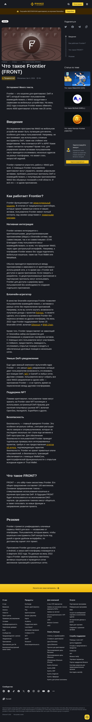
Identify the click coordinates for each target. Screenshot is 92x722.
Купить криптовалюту (32, 607)
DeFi (29, 368)
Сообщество (6, 633)
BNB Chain (48, 325)
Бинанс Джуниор (30, 615)
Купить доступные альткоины (57, 679)
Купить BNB (51, 668)
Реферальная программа (78, 607)
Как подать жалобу (76, 672)
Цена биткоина (52, 641)
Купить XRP (51, 671)
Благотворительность (32, 644)
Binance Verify (74, 656)
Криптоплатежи (30, 613)
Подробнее (70, 11)
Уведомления (7, 639)
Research (28, 641)
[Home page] (37, 4)
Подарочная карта (31, 624)
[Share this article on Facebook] (72, 27)
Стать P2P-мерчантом (54, 604)
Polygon (39, 313)
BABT (27, 639)
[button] (87, 4)
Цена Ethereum (52, 644)
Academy (28, 621)
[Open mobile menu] (87, 4)
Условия (5, 621)
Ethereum (35, 325)
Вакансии (5, 607)
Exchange (28, 604)
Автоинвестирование (32, 630)
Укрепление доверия (9, 627)
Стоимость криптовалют (55, 639)
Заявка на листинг (53, 612)
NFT (26, 374)
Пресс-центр (6, 615)
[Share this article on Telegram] (79, 27)
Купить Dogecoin (52, 674)
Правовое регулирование (11, 618)
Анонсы (5, 610)
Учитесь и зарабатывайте (56, 636)
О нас (4, 604)
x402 (48, 625)
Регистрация (78, 4)
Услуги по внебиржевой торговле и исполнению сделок (77, 615)
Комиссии (73, 651)
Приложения (6, 641)
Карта (27, 618)
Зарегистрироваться (77, 162)
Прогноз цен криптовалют (56, 647)
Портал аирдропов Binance (79, 662)
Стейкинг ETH (29, 633)
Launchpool (28, 627)
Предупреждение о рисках (11, 636)
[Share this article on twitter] (65, 27)
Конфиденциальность (9, 624)
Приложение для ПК (9, 644)
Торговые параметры (77, 659)
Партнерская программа (78, 604)
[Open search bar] (68, 4)
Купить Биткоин (52, 665)
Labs (48, 620)
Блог (4, 630)
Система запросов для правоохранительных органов (77, 667)
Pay (26, 610)
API (71, 653)
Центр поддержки (75, 643)
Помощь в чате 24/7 (76, 640)
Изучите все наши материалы (46, 588)
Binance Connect (52, 622)
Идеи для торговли (76, 625)
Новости (5, 613)
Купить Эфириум (53, 677)
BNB (71, 610)
